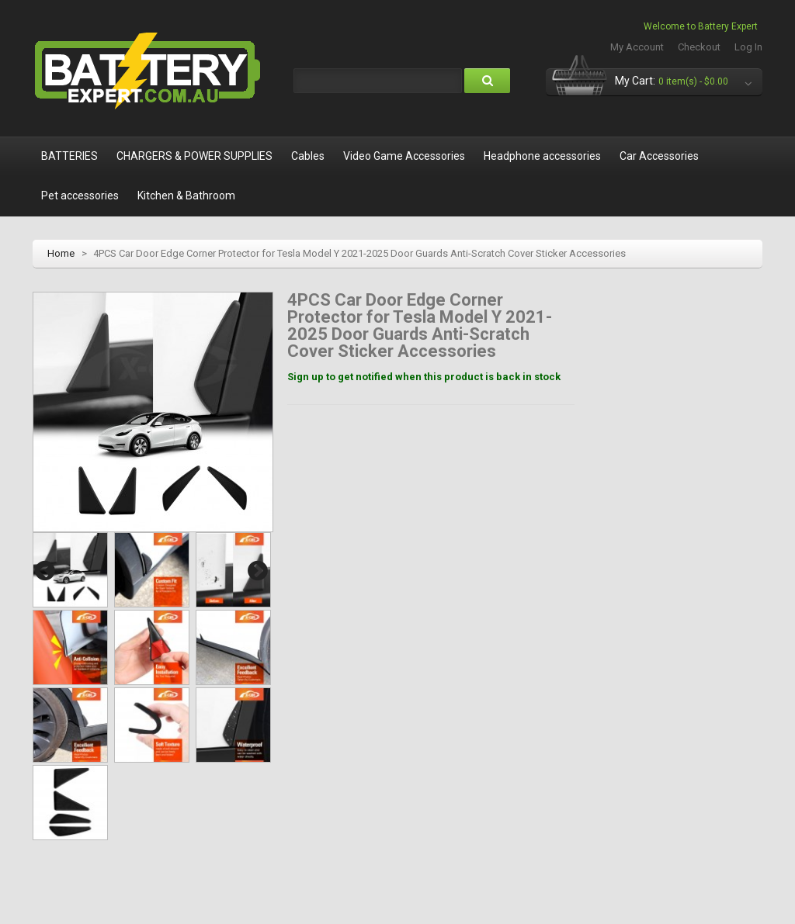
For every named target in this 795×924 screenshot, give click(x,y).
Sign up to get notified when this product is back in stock (424, 376)
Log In (748, 47)
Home (61, 253)
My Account (637, 47)
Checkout (699, 47)
